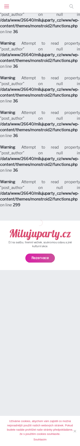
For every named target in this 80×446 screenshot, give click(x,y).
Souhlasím (40, 439)
